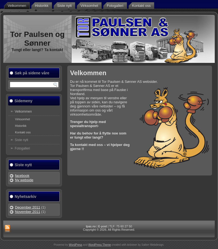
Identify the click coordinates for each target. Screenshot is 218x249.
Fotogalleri (115, 6)
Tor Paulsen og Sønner (37, 38)
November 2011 (27, 212)
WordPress (75, 244)
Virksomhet (89, 6)
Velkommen (17, 6)
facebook (22, 176)
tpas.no (91, 226)
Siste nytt (64, 6)
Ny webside (24, 180)
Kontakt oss (141, 6)
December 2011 (27, 207)
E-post (102, 226)
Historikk (42, 6)
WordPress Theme (99, 244)
